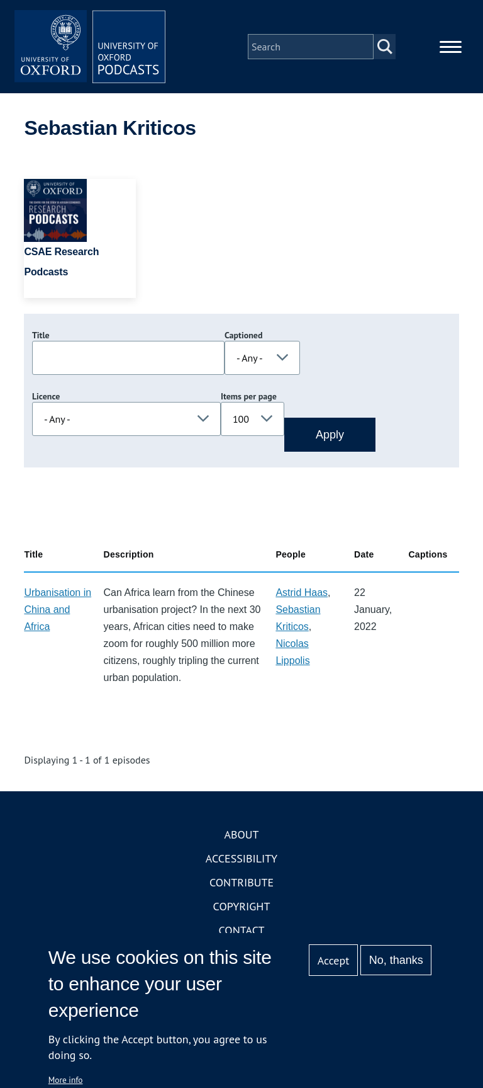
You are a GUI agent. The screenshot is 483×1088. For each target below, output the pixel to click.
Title (41, 335)
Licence (46, 396)
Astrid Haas (301, 592)
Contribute (241, 882)
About (241, 834)
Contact (242, 930)
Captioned (244, 335)
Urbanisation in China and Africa (57, 609)
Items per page (249, 396)
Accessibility (241, 858)
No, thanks (396, 960)
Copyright (241, 906)
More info (65, 1079)
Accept (334, 960)
